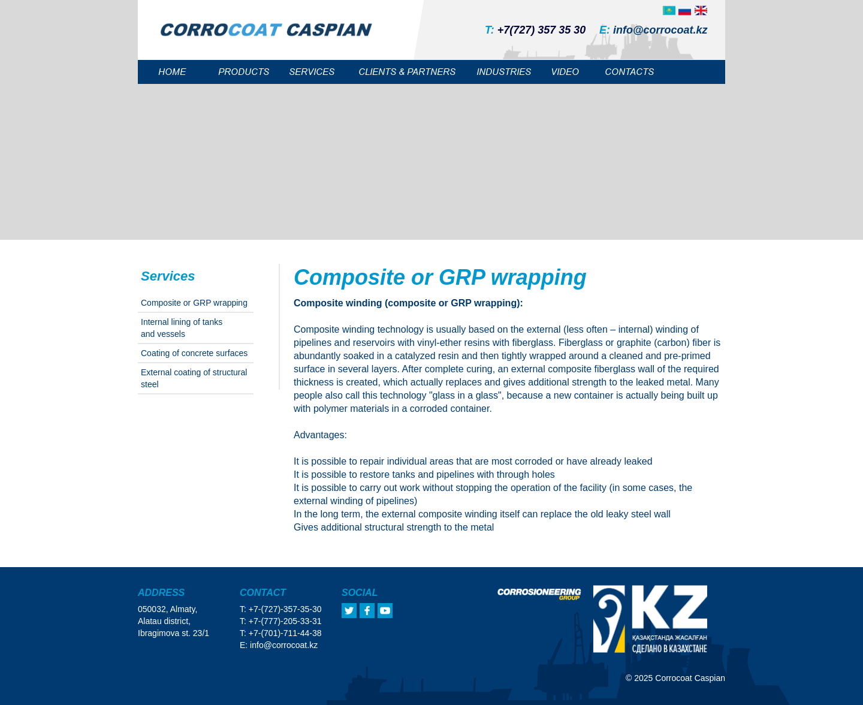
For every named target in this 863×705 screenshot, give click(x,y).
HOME (172, 72)
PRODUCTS (243, 72)
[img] (701, 10)
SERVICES (311, 72)
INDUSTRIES (503, 72)
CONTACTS (629, 72)
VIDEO (565, 72)
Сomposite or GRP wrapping (194, 303)
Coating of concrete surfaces (194, 353)
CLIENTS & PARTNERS (406, 72)
